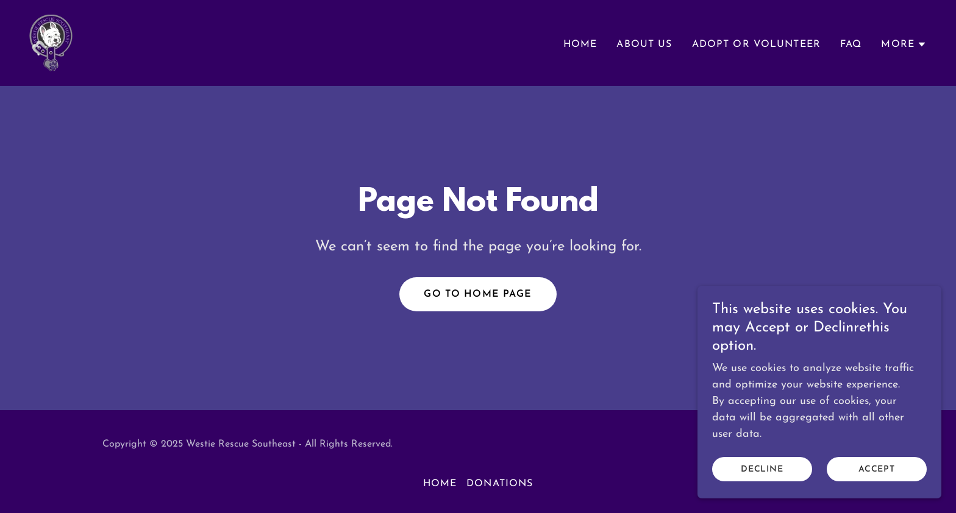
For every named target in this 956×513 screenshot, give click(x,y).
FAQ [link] (850, 44)
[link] (51, 42)
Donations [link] (499, 484)
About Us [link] (644, 44)
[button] (904, 44)
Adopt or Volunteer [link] (756, 44)
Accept (877, 469)
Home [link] (580, 44)
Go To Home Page (478, 294)
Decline (762, 469)
